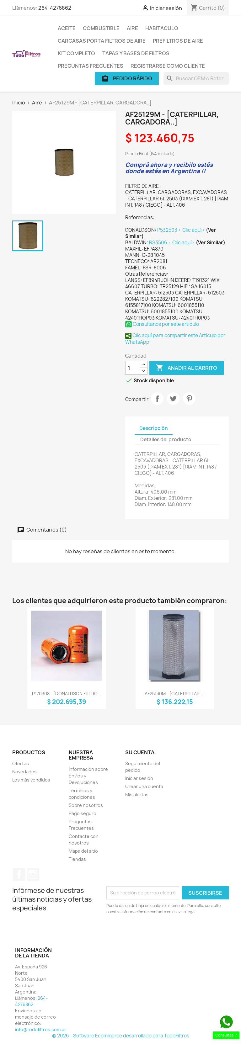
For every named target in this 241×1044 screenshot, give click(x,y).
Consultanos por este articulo (162, 324)
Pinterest (189, 398)
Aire (132, 28)
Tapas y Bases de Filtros (135, 53)
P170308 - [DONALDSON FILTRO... (66, 694)
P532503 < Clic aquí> (181, 230)
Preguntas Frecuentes (90, 65)
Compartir (157, 398)
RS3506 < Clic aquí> (172, 242)
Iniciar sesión (139, 778)
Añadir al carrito (186, 368)
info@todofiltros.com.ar (40, 1029)
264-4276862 (54, 7)
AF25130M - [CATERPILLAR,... (175, 694)
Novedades (24, 772)
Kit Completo (76, 53)
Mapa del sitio (83, 851)
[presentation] (158, 932)
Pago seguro (82, 813)
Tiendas (77, 859)
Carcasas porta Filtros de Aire (102, 40)
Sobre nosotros (86, 805)
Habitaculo (161, 28)
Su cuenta (139, 752)
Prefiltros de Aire (178, 40)
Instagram (33, 874)
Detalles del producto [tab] (165, 439)
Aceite (67, 28)
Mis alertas (136, 795)
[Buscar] (196, 78)
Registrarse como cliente (168, 65)
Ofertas (20, 763)
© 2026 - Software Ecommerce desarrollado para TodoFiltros (120, 1035)
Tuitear (173, 398)
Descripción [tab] (153, 428)
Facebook (19, 874)
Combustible (101, 28)
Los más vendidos (31, 780)
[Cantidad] (132, 368)
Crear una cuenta (144, 786)
